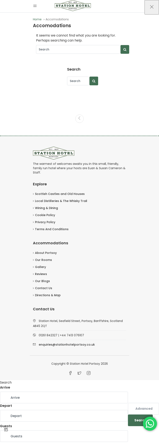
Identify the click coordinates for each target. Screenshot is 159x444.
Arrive (5, 387)
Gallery (40, 267)
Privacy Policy (45, 222)
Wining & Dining (46, 208)
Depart (6, 405)
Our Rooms (43, 260)
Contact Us (43, 288)
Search (140, 420)
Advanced (144, 408)
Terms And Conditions (52, 229)
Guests (6, 426)
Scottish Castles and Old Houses (60, 194)
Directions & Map (48, 295)
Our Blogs (42, 281)
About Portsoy (46, 253)
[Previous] (79, 119)
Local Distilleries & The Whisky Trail (61, 201)
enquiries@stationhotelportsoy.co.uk (67, 344)
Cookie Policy (45, 215)
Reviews (41, 274)
